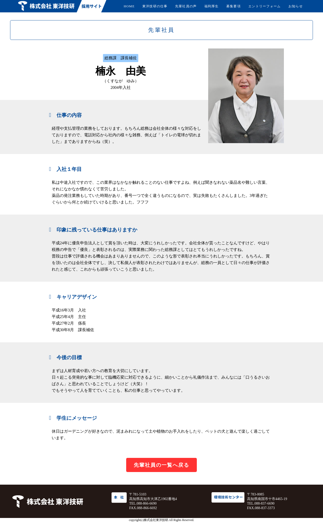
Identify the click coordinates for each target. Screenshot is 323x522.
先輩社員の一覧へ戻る (161, 465)
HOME (129, 6)
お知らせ (295, 6)
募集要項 (233, 6)
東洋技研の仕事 (155, 6)
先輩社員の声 (186, 6)
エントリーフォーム (264, 6)
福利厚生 (211, 6)
